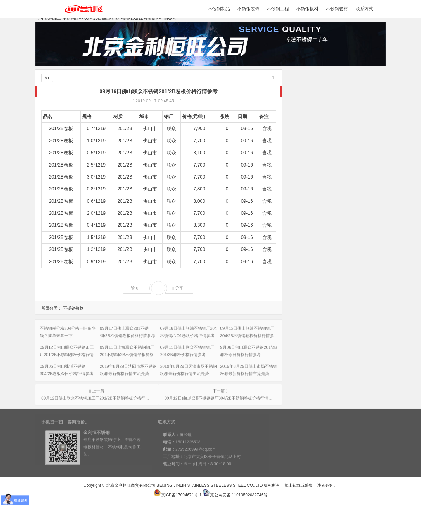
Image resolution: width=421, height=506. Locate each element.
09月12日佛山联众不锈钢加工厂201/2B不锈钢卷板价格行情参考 (350, 121)
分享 (177, 288)
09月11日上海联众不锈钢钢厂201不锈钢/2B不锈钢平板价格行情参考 (354, 130)
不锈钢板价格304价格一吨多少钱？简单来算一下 (336, 89)
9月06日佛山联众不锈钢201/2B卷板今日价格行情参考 (340, 146)
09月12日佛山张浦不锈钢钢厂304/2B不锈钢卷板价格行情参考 (348, 113)
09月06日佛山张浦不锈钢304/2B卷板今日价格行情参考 (342, 154)
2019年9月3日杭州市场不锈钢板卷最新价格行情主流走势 (344, 244)
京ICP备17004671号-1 (177, 495)
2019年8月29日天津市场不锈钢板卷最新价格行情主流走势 (345, 171)
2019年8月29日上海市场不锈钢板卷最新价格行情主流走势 (345, 187)
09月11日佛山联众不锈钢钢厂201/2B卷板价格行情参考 (342, 138)
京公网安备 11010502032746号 (235, 495)
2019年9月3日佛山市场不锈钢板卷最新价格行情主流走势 (344, 236)
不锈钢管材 (337, 8)
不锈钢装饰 (248, 8)
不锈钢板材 (307, 8)
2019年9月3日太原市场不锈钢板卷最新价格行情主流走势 (344, 203)
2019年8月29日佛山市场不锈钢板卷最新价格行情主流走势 (345, 179)
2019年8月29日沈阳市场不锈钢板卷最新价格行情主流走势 (345, 162)
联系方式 (364, 8)
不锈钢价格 (73, 308)
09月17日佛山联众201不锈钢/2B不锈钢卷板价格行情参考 (344, 97)
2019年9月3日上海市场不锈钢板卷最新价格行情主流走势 (344, 220)
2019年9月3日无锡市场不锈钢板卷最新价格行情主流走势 (344, 195)
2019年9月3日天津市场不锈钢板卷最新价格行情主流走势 (344, 211)
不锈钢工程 (278, 8)
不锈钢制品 (219, 8)
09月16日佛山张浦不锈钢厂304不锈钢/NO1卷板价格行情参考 (347, 105)
